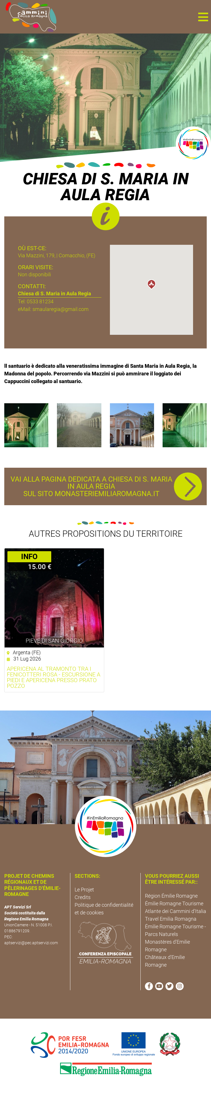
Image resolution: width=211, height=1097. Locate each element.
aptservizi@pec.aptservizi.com (31, 943)
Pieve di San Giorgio (54, 640)
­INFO (29, 556)
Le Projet (84, 890)
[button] (203, 16)
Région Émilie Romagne (171, 896)
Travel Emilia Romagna (170, 919)
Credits (83, 897)
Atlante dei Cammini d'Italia (175, 911)
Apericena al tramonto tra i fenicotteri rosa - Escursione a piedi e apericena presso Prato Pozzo (53, 677)
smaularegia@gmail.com (60, 309)
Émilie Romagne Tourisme (174, 903)
